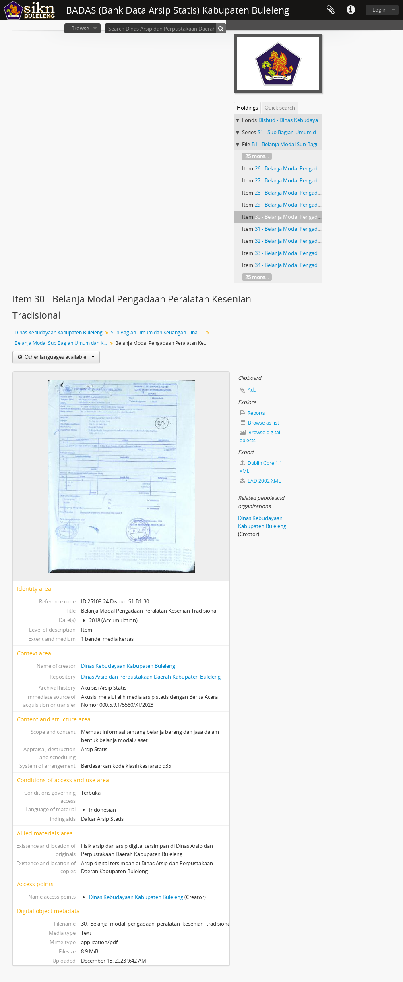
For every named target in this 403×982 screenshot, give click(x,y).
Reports (252, 413)
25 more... (257, 156)
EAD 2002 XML (260, 480)
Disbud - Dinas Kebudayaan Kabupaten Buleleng (316, 120)
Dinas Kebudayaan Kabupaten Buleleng (58, 332)
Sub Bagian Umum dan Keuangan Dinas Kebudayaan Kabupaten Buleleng (158, 332)
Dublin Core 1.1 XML (261, 467)
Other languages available (59, 356)
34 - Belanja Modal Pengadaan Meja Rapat (305, 265)
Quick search (280, 107)
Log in (379, 9)
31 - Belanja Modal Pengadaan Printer (299, 228)
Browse (80, 28)
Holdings (247, 107)
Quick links (351, 10)
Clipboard (330, 10)
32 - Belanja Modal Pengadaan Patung (300, 240)
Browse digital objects (260, 436)
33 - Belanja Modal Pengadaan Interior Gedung (310, 253)
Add (252, 389)
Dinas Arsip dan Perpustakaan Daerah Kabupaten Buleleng (151, 676)
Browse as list (259, 422)
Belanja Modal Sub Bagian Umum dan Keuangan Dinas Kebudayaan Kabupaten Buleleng (61, 343)
